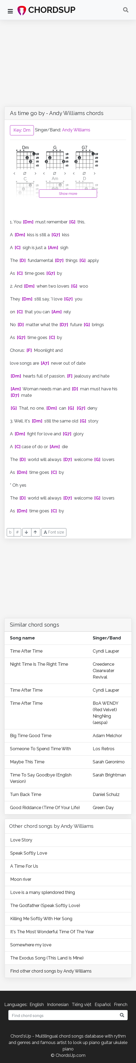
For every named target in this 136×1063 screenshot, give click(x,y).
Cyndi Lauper (106, 651)
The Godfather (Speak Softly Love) (45, 905)
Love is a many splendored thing (42, 892)
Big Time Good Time (30, 735)
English (37, 1004)
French (120, 1004)
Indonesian (58, 1004)
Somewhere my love (30, 944)
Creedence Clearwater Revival (103, 671)
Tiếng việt (81, 1004)
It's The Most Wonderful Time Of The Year (52, 931)
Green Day (103, 807)
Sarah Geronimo (109, 761)
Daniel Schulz (106, 794)
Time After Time (26, 651)
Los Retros (103, 748)
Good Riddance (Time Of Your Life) (45, 807)
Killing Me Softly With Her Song (41, 918)
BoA (97, 703)
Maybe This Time (27, 761)
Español (103, 1004)
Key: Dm (21, 130)
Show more (68, 194)
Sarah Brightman (109, 775)
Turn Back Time (25, 794)
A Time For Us (24, 866)
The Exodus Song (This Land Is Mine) (47, 958)
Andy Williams (76, 129)
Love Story (21, 840)
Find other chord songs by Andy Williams (51, 971)
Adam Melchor (107, 735)
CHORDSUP (46, 10)
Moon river (20, 879)
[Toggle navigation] (126, 10)
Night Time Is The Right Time (39, 664)
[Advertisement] (68, 60)
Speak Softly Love (28, 853)
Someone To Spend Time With (40, 748)
